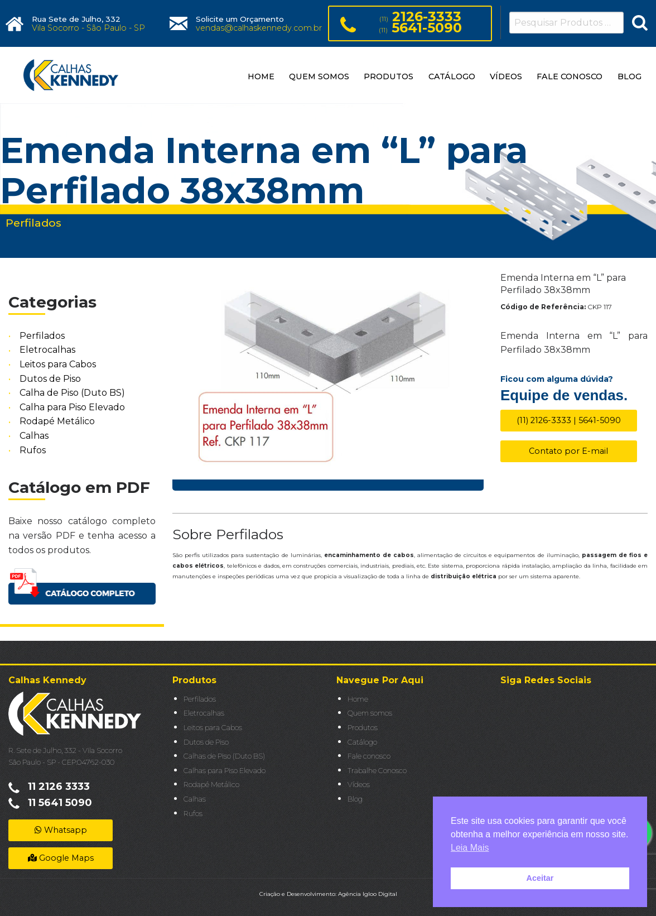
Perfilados (42, 335)
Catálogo (362, 742)
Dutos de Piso (50, 378)
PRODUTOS (388, 76)
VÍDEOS (506, 76)
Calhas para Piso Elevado (225, 770)
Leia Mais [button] (470, 847)
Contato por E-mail (568, 451)
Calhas (34, 435)
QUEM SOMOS (319, 76)
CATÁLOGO (451, 76)
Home (358, 699)
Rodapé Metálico (57, 421)
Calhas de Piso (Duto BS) (224, 756)
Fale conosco (369, 756)
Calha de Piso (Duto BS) (72, 392)
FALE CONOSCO (569, 76)
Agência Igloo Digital (367, 894)
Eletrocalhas (47, 350)
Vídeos (359, 784)
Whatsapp (61, 830)
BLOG (629, 76)
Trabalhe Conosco (377, 770)
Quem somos (370, 713)
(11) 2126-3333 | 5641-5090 (569, 420)
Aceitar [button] (540, 878)
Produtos (363, 727)
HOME (261, 76)
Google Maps (61, 858)
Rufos (33, 450)
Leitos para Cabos (58, 364)
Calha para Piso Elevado (72, 407)
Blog (355, 799)
